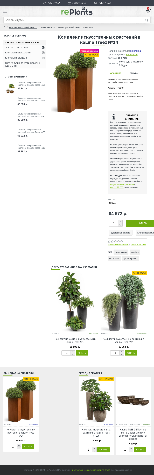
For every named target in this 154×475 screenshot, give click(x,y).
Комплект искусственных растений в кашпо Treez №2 (123, 340)
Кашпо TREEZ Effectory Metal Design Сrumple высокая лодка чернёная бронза (133, 434)
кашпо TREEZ (117, 187)
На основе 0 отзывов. (118, 244)
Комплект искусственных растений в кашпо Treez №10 (31, 146)
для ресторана (114, 258)
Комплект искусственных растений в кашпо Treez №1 (75, 340)
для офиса (135, 252)
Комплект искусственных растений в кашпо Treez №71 (31, 83)
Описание (115, 73)
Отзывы (134, 73)
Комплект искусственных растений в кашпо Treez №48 (31, 99)
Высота (111, 199)
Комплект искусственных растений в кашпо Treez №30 (31, 115)
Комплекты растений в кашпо (23, 27)
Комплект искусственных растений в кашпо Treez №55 (31, 130)
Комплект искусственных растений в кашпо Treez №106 (96, 432)
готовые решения (121, 252)
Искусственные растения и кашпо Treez (91, 470)
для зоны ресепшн (130, 258)
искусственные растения (122, 184)
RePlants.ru (132, 54)
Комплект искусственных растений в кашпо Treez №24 (21, 432)
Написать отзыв (138, 244)
